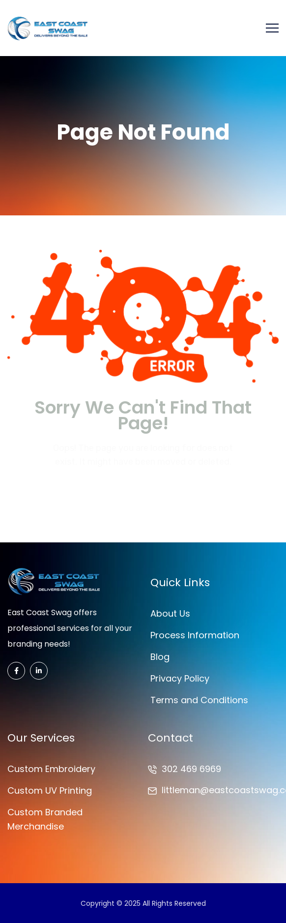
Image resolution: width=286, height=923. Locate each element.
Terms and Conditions (199, 700)
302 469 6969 (191, 769)
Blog (160, 657)
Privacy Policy (179, 678)
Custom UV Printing (49, 790)
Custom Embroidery (51, 769)
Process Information (194, 635)
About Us (170, 613)
